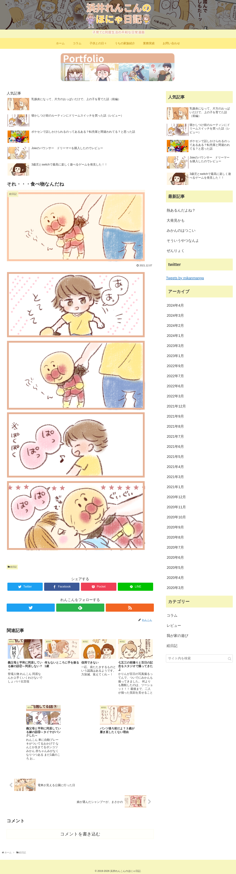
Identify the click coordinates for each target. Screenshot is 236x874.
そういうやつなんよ (183, 241)
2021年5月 (175, 457)
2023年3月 (175, 346)
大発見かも (176, 220)
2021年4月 (175, 467)
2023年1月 (175, 356)
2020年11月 (176, 507)
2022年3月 (175, 396)
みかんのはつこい (181, 230)
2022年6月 (175, 386)
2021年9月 (175, 416)
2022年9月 (175, 366)
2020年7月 (175, 547)
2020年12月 (176, 497)
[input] (199, 658)
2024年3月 (175, 315)
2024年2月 (175, 326)
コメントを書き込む (80, 833)
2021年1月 (175, 487)
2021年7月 (175, 436)
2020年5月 (175, 568)
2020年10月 (176, 517)
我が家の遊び (177, 636)
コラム (172, 615)
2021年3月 (175, 477)
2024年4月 (175, 305)
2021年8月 (175, 426)
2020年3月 (175, 588)
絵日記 (12, 567)
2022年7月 (175, 376)
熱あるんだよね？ (181, 210)
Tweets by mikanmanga (185, 278)
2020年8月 (175, 537)
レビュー (174, 626)
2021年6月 (175, 447)
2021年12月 (176, 406)
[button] (229, 658)
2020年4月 (175, 578)
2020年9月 (175, 527)
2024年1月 (175, 336)
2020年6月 (175, 557)
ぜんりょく (176, 251)
